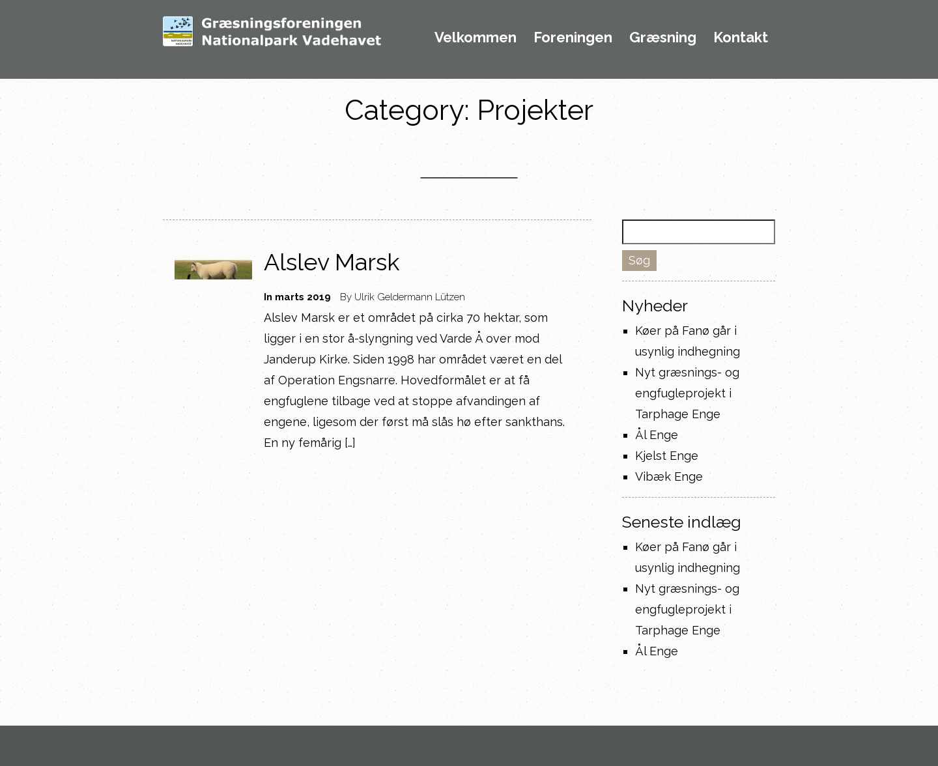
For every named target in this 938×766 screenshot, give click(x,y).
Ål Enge (656, 435)
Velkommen (475, 38)
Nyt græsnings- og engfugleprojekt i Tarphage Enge (687, 393)
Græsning (662, 38)
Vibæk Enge (669, 476)
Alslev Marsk (331, 262)
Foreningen (572, 38)
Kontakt (740, 38)
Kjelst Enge (666, 455)
